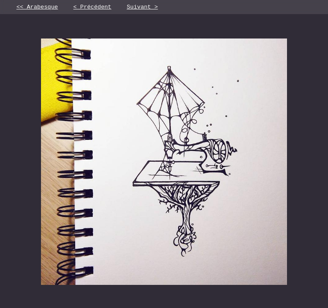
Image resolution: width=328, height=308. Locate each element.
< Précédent (92, 8)
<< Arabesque (37, 8)
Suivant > (142, 8)
